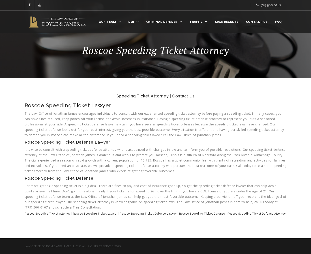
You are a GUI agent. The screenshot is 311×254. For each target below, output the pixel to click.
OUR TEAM (107, 21)
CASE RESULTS (226, 21)
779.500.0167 (271, 5)
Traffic (196, 21)
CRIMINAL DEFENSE (161, 21)
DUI (131, 21)
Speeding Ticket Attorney (142, 96)
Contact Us (257, 21)
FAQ (278, 21)
